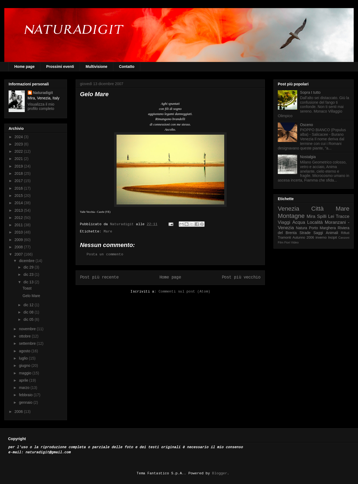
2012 (19, 217)
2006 (19, 411)
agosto (25, 351)
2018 (19, 173)
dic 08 (28, 312)
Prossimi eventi (60, 66)
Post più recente (99, 277)
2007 (19, 254)
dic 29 (28, 267)
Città (317, 208)
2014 (19, 203)
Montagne (291, 216)
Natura (301, 228)
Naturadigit (123, 224)
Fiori (287, 242)
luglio (24, 358)
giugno (25, 365)
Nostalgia (308, 157)
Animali (332, 233)
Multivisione (96, 66)
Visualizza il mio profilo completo (41, 106)
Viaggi (284, 222)
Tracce (342, 216)
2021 (19, 158)
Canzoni (343, 237)
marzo (24, 387)
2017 (19, 181)
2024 (19, 137)
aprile (24, 380)
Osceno (306, 125)
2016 (19, 188)
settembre (28, 343)
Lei (331, 216)
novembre (28, 329)
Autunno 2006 (303, 237)
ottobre (25, 336)
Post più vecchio (241, 277)
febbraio (26, 395)
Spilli (322, 216)
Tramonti (284, 237)
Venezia (288, 208)
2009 (19, 240)
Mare (108, 231)
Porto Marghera (322, 228)
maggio (25, 373)
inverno (321, 237)
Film (280, 242)
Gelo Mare (31, 296)
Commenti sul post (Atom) (184, 292)
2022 (19, 151)
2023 (19, 144)
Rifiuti (345, 233)
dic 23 (28, 274)
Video (295, 242)
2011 (19, 225)
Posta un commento (105, 254)
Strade (305, 233)
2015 (19, 195)
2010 (19, 232)
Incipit (332, 237)
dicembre (27, 261)
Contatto (127, 66)
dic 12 (28, 305)
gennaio (26, 402)
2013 (19, 210)
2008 (19, 247)
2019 (19, 166)
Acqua (298, 222)
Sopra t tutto (310, 92)
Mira (311, 216)
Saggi (318, 233)
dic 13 (28, 282)
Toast (27, 288)
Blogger (219, 473)
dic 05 (28, 319)
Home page (24, 66)
